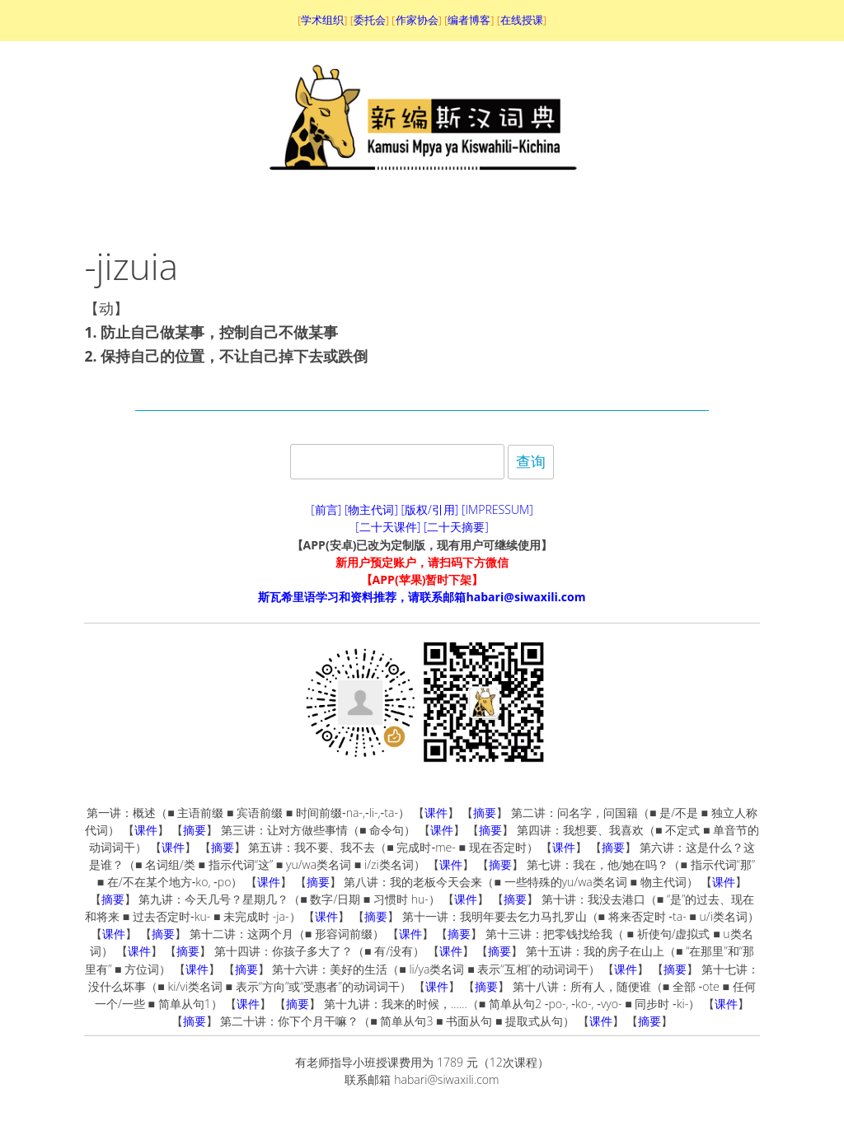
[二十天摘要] (456, 527)
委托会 (370, 19)
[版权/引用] (430, 509)
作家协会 (417, 19)
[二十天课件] (387, 527)
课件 (436, 812)
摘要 (484, 812)
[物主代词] (371, 509)
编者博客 (469, 19)
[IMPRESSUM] (497, 509)
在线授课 (521, 19)
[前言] (326, 509)
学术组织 (322, 19)
